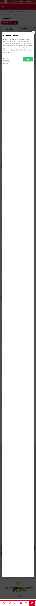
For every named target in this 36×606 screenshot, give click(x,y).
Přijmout (28, 315)
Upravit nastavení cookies (6, 316)
